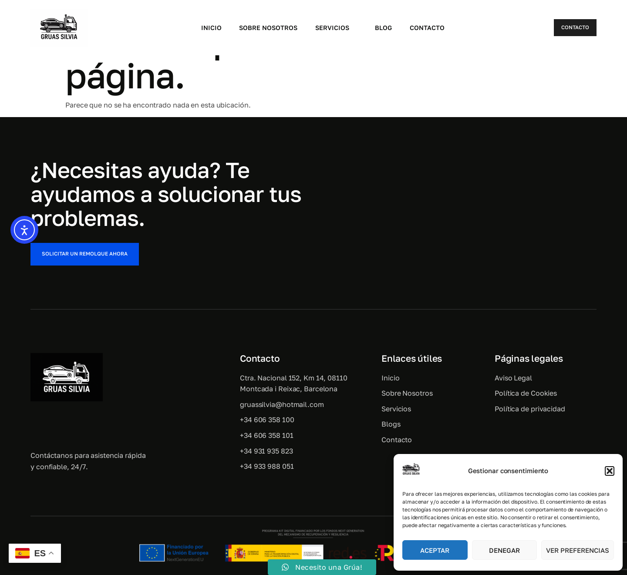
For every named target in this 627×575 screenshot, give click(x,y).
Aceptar (434, 550)
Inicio (210, 27)
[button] (609, 471)
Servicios (336, 27)
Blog (384, 27)
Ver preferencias (577, 550)
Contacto (427, 27)
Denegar (504, 550)
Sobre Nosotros (267, 27)
